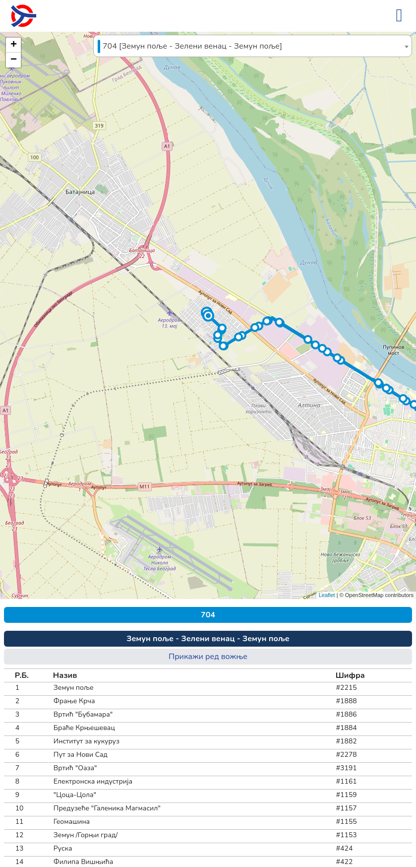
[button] (208, 316)
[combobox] (252, 46)
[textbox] (253, 46)
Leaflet (327, 595)
